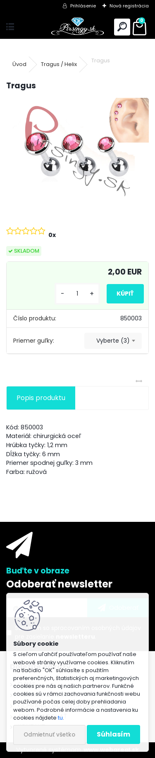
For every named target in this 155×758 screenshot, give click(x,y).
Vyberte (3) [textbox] (113, 340)
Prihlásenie (83, 5)
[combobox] (113, 341)
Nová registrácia (129, 5)
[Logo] (77, 27)
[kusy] (77, 294)
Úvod (19, 64)
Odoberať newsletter (59, 584)
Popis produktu (41, 398)
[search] (122, 27)
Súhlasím (113, 734)
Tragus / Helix (59, 64)
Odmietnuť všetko (49, 735)
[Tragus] (77, 151)
